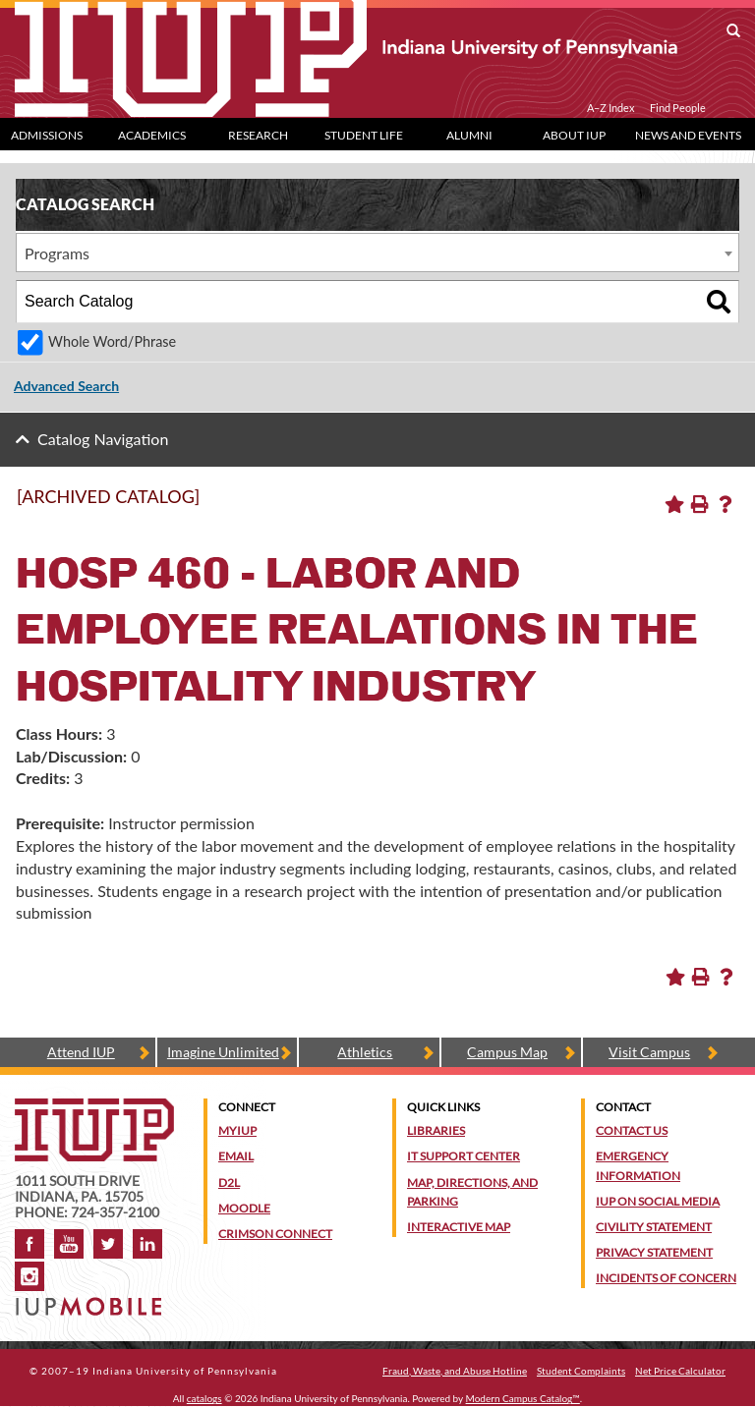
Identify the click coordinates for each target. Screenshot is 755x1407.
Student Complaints (581, 1371)
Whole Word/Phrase (112, 341)
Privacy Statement (654, 1252)
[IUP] (346, 47)
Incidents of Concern (666, 1277)
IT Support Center (463, 1156)
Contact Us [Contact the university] (632, 1130)
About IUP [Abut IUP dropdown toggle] (574, 135)
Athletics (364, 1051)
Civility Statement (654, 1226)
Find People (678, 108)
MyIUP (237, 1130)
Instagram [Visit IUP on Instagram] (29, 1276)
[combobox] (377, 252)
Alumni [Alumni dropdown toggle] (469, 135)
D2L (229, 1182)
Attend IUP (81, 1051)
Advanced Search (66, 385)
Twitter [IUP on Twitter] (108, 1244)
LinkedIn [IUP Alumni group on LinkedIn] (147, 1244)
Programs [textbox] (57, 253)
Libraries (436, 1130)
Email (236, 1156)
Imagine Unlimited (223, 1051)
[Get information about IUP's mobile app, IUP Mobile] (91, 1300)
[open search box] (733, 31)
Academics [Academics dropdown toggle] (152, 135)
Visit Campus (649, 1051)
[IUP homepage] (94, 1107)
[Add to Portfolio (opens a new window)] (674, 504)
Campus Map (507, 1051)
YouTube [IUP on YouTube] (69, 1244)
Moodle (244, 1208)
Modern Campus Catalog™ (523, 1398)
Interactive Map (458, 1226)
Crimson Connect (275, 1233)
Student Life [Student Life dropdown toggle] (363, 135)
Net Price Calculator (680, 1371)
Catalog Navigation (102, 438)
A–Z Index (611, 108)
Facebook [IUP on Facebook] (29, 1244)
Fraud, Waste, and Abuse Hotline (454, 1371)
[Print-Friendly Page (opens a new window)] (700, 504)
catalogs (204, 1398)
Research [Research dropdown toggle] (258, 135)
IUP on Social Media (658, 1201)
